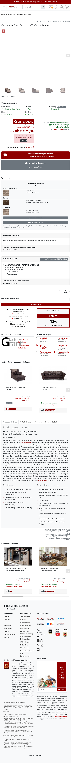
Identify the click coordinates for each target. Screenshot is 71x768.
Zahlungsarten (25, 622)
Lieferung (23, 625)
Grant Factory (28, 14)
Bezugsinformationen (35, 223)
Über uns (6, 643)
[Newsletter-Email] (47, 694)
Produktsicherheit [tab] (51, 427)
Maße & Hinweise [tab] (26, 427)
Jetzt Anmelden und (17, 330)
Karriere (6, 637)
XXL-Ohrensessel (26, 448)
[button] (56, 7)
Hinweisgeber (24, 653)
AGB (5, 628)
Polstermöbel (12, 14)
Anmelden (7, 625)
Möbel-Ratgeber (25, 650)
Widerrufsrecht (25, 647)
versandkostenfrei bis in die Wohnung (59, 128)
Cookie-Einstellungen (27, 656)
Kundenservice (25, 628)
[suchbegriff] (32, 7)
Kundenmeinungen (10, 640)
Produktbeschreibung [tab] (10, 427)
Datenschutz (8, 634)
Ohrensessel (20, 14)
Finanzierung (24, 634)
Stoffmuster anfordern (35, 227)
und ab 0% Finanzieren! (35, 2)
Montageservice (25, 631)
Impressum (7, 631)
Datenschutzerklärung (61, 721)
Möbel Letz (4, 14)
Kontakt (6, 622)
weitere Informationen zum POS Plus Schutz (54, 264)
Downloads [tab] (38, 427)
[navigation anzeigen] (3, 7)
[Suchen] (43, 7)
